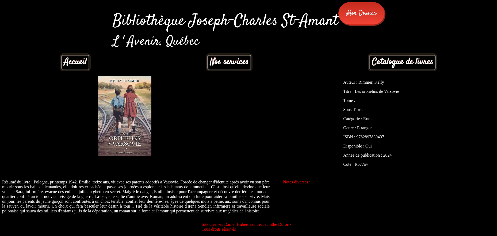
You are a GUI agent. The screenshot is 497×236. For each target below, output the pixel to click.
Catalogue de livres (402, 62)
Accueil (75, 62)
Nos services (229, 62)
